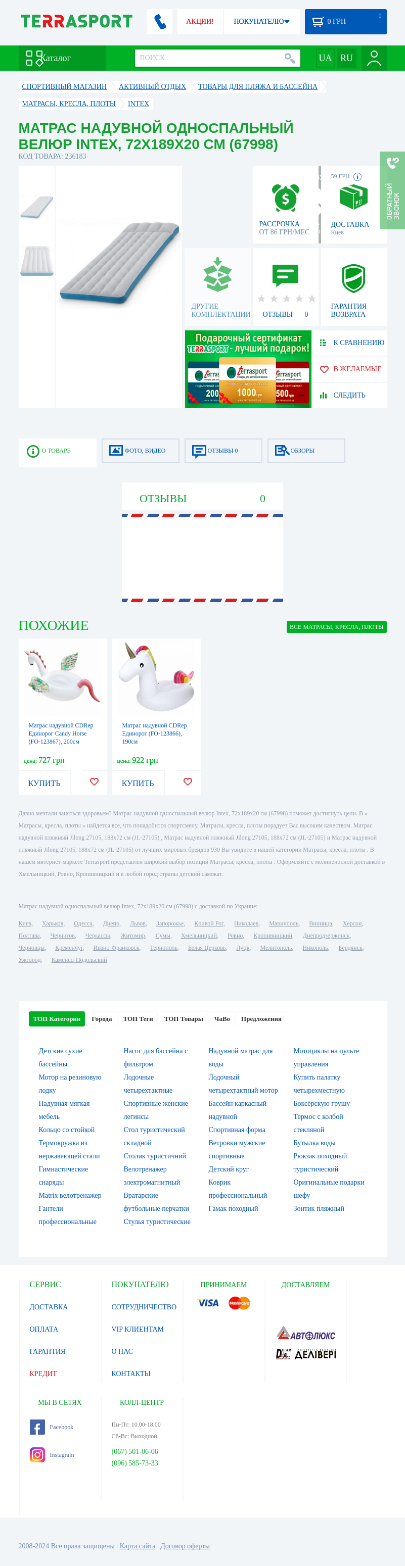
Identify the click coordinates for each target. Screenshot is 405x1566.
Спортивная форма (237, 1130)
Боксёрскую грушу (322, 1103)
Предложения (261, 1018)
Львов (138, 923)
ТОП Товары (183, 1018)
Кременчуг (68, 947)
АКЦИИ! (199, 21)
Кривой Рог (208, 923)
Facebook (52, 1427)
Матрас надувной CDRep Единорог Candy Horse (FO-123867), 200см (61, 733)
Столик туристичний (155, 1156)
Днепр (111, 923)
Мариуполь (283, 923)
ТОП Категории (57, 1018)
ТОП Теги (138, 1018)
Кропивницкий (272, 935)
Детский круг (229, 1169)
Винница (320, 923)
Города (102, 1018)
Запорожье (170, 923)
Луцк (242, 947)
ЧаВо (222, 1018)
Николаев (246, 923)
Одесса (83, 923)
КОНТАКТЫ (131, 1374)
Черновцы (32, 947)
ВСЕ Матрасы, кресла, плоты (336, 626)
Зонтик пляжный (319, 1208)
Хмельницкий (199, 935)
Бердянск (351, 947)
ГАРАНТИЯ (48, 1351)
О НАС (122, 1351)
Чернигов (63, 935)
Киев (25, 923)
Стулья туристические (157, 1222)
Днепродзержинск (326, 935)
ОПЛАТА (44, 1329)
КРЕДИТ (43, 1374)
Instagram (52, 1454)
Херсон (352, 923)
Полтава (29, 935)
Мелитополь (276, 947)
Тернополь (163, 947)
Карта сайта (138, 1546)
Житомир (133, 935)
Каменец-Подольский (79, 959)
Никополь (315, 947)
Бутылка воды (315, 1143)
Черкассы (97, 935)
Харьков (52, 923)
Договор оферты (185, 1546)
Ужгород (30, 959)
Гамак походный (233, 1208)
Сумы (163, 935)
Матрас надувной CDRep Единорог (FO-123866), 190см (154, 733)
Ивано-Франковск (116, 947)
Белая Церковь (207, 947)
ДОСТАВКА (49, 1307)
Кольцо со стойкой (67, 1130)
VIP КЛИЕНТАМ (138, 1329)
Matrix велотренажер (70, 1195)
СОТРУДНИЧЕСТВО (144, 1307)
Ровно (235, 935)
